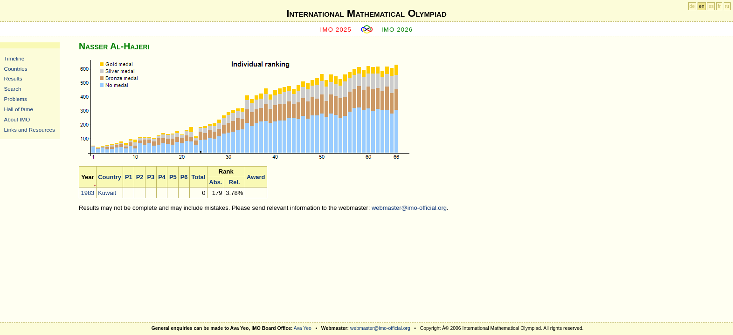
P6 (184, 177)
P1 (128, 177)
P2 (140, 177)
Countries (16, 69)
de (692, 6)
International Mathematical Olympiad (366, 13)
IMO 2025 (336, 29)
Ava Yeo (302, 328)
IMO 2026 (397, 29)
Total (198, 177)
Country (109, 177)
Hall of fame (18, 109)
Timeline (14, 58)
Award (256, 177)
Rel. (234, 182)
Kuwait (107, 192)
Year (87, 177)
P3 (150, 177)
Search (12, 89)
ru (727, 6)
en (702, 6)
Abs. (215, 182)
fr (719, 6)
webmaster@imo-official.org (409, 207)
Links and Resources (29, 130)
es (710, 6)
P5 (173, 177)
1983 (87, 192)
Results (13, 78)
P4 (162, 177)
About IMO (17, 119)
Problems (15, 99)
